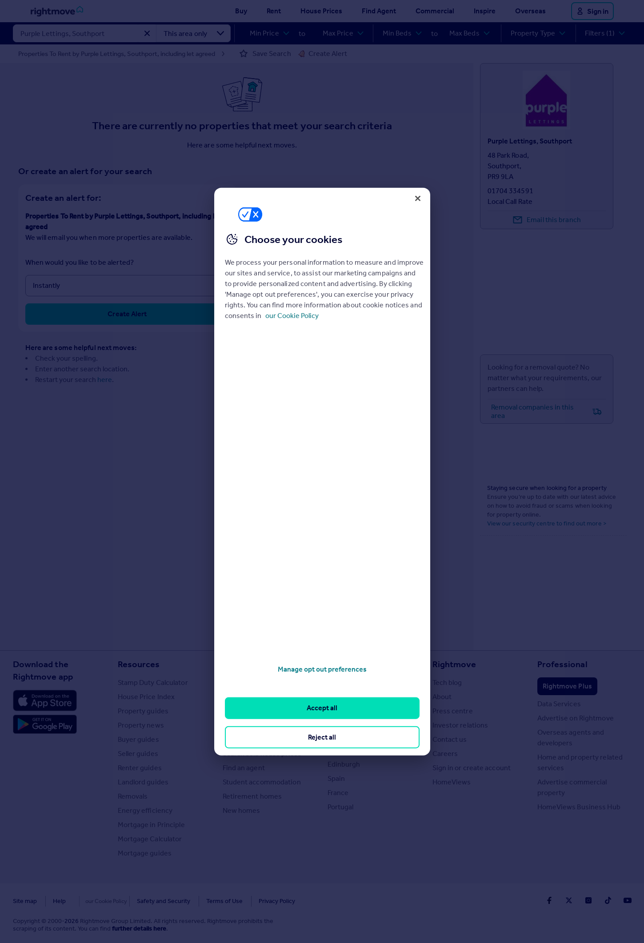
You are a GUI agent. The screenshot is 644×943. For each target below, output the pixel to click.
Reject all (322, 736)
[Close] (418, 198)
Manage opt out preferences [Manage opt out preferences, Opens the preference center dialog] (322, 669)
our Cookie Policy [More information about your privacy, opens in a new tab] (292, 315)
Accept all (322, 708)
